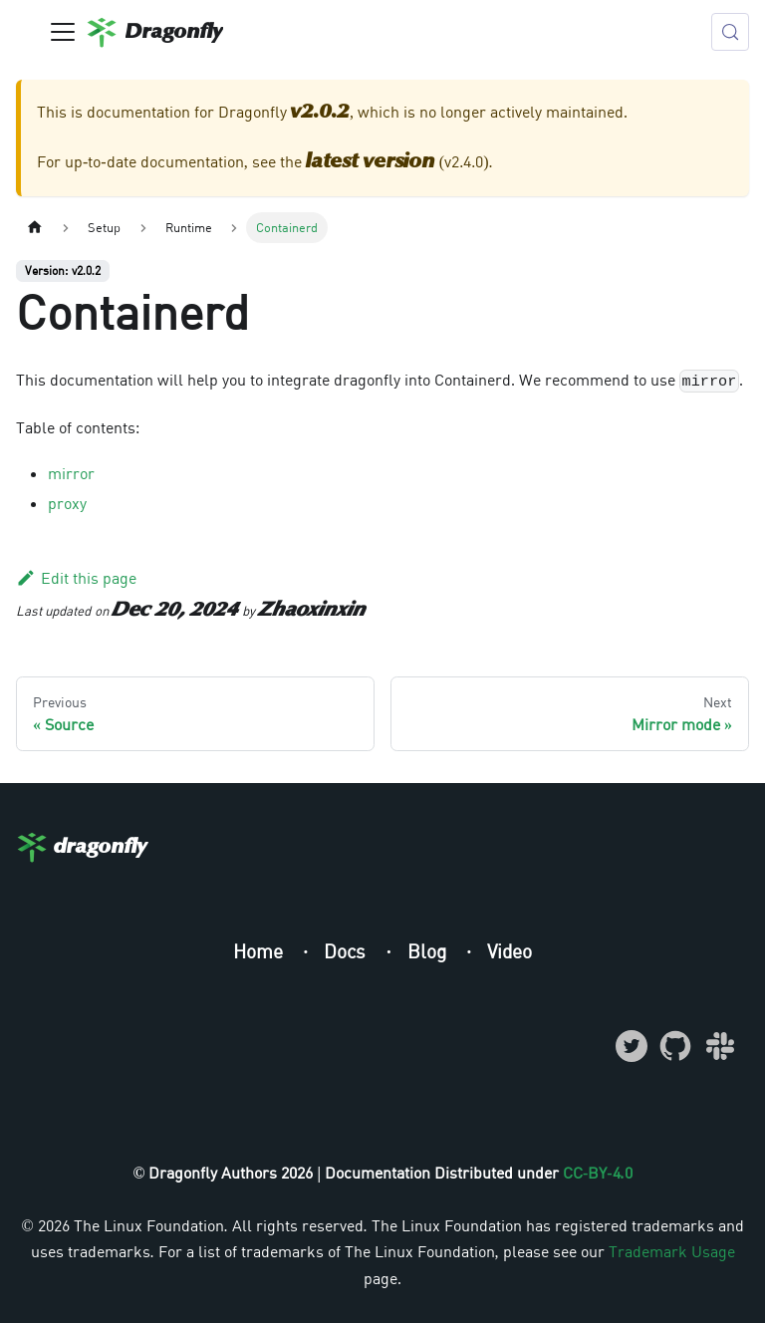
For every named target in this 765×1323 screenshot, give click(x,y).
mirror (71, 473)
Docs (347, 950)
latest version (370, 162)
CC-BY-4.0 (598, 1173)
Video (509, 950)
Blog (429, 950)
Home (260, 950)
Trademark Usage (672, 1251)
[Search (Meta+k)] (730, 32)
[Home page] (35, 227)
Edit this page (76, 578)
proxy (67, 503)
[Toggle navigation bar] (63, 32)
